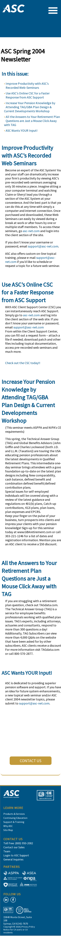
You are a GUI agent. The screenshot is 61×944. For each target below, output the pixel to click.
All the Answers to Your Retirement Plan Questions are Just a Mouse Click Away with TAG (32, 121)
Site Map (8, 830)
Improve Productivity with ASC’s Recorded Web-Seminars (27, 85)
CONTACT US (30, 760)
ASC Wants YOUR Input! (22, 130)
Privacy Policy (28, 926)
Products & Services (14, 813)
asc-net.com (31, 231)
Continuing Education (15, 817)
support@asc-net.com (43, 246)
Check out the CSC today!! (22, 363)
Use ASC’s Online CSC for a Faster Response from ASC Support (28, 95)
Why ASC (8, 826)
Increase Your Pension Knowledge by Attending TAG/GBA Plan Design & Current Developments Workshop (29, 107)
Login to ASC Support (16, 855)
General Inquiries (13, 859)
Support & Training (13, 822)
